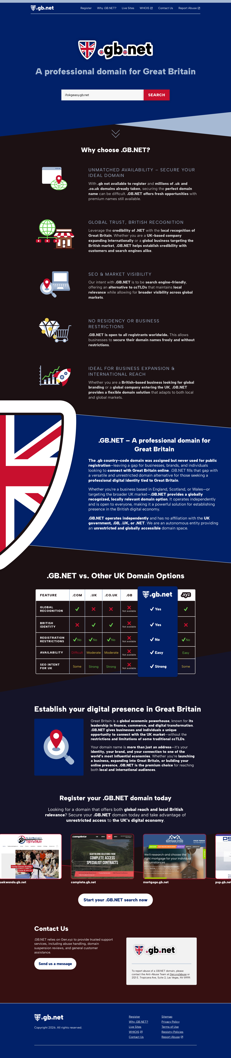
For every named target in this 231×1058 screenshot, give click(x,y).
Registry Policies (172, 1032)
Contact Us (165, 8)
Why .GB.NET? (106, 8)
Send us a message (55, 963)
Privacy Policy (171, 1021)
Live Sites (128, 8)
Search (156, 95)
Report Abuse (187, 8)
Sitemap (167, 1016)
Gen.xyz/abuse (178, 974)
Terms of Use (170, 1027)
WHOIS (144, 8)
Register (86, 8)
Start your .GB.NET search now (115, 899)
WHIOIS (134, 1032)
